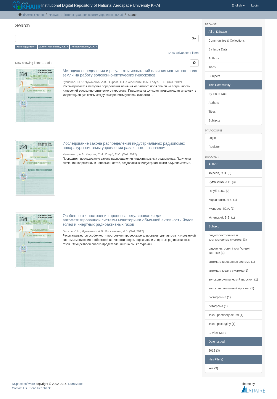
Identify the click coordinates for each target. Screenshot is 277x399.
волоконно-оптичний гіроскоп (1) (231, 288)
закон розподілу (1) (222, 324)
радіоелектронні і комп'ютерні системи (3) (229, 251)
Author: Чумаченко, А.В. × (53, 46)
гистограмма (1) (220, 297)
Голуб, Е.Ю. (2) (219, 191)
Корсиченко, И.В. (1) (223, 199)
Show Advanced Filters (183, 53)
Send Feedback (40, 388)
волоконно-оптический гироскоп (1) (233, 279)
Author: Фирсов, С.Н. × (84, 46)
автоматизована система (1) (228, 270)
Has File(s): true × (25, 46)
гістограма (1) (218, 306)
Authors (214, 58)
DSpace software (23, 384)
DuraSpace (75, 384)
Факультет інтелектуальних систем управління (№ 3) (86, 14)
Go (194, 38)
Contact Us (19, 388)
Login (212, 137)
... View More (217, 332)
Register (214, 146)
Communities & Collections (227, 40)
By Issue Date (218, 49)
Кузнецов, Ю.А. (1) (222, 208)
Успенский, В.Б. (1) (222, 217)
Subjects (214, 76)
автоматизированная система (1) (232, 261)
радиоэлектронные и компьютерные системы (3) (228, 237)
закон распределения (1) (226, 315)
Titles (212, 67)
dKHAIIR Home (33, 14)
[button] (238, 5)
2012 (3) (214, 350)
